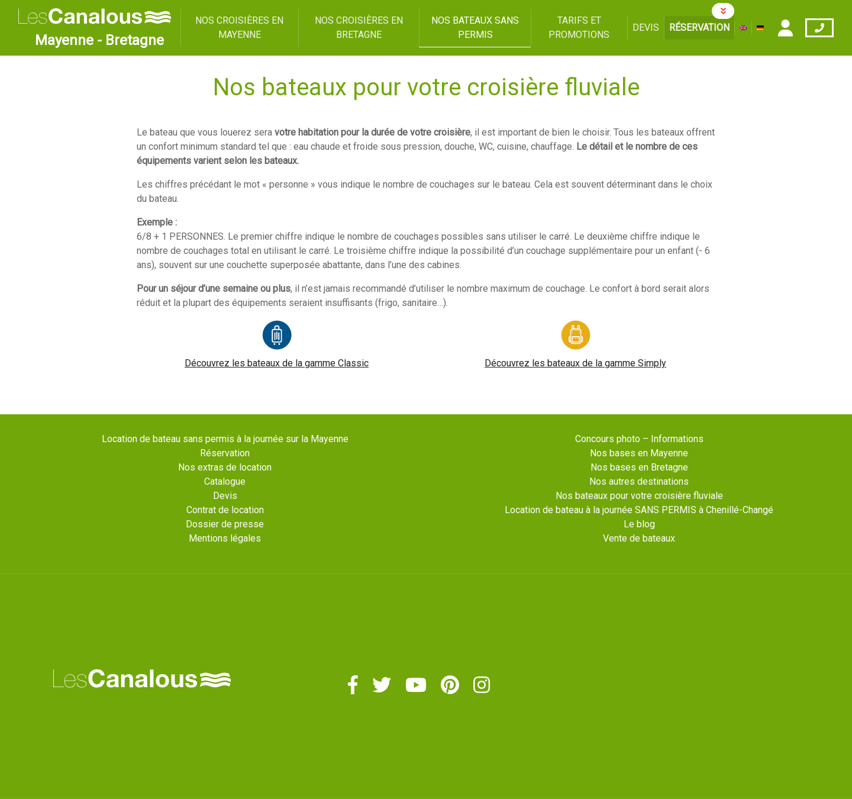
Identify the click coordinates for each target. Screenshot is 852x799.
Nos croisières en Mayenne (239, 27)
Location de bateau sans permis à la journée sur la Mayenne (225, 438)
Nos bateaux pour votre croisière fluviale (639, 495)
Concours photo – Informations (639, 438)
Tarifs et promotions (578, 27)
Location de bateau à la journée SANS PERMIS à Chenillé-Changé (639, 510)
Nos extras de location (225, 467)
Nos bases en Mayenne (639, 453)
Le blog (639, 524)
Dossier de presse (225, 524)
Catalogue (225, 481)
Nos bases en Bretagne (639, 467)
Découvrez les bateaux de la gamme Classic (277, 363)
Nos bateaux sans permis (475, 27)
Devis (645, 27)
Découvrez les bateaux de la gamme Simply (575, 363)
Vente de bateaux (639, 538)
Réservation (699, 27)
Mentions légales (225, 538)
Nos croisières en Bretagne (359, 27)
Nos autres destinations (639, 481)
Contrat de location (225, 510)
